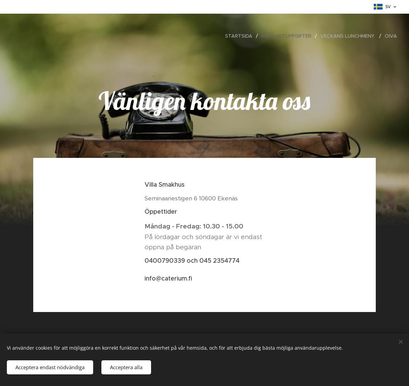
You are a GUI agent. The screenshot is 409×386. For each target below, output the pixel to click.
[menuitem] (240, 36)
